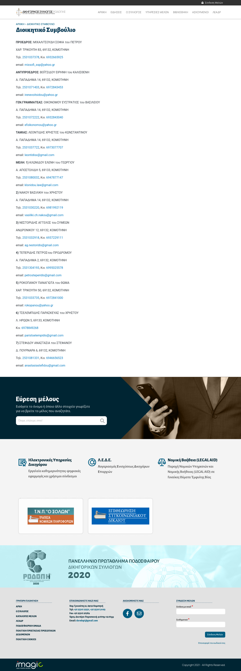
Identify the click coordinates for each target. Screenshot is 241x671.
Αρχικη (102, 12)
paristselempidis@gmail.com (44, 335)
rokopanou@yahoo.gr (39, 305)
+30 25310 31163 (97, 609)
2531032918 (30, 237)
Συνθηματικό (182, 620)
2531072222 (30, 117)
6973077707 (54, 147)
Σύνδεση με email (183, 607)
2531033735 (30, 298)
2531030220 (30, 207)
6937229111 (54, 237)
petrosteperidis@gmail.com (43, 275)
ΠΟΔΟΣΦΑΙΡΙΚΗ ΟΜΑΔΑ (28, 626)
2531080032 (30, 177)
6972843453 (54, 87)
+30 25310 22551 (81, 609)
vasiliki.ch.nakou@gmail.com (44, 215)
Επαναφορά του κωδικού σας (211, 643)
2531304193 (30, 268)
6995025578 (54, 268)
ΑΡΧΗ (19, 606)
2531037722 (30, 147)
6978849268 (30, 328)
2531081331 (30, 358)
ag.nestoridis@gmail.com (42, 245)
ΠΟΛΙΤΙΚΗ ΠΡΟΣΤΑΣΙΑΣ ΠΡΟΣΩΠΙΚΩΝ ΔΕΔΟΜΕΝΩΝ (36, 633)
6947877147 (54, 177)
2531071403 (30, 87)
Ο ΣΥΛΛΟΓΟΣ (22, 611)
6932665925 (54, 57)
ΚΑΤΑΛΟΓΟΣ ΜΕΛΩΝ (26, 616)
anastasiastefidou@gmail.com (45, 365)
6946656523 (54, 358)
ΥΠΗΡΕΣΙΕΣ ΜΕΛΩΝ (157, 12)
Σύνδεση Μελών (214, 2)
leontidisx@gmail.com (39, 155)
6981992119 (54, 207)
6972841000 (54, 298)
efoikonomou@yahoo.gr (40, 125)
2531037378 (30, 57)
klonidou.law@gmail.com (41, 185)
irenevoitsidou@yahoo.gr (41, 95)
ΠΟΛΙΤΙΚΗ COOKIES (26, 639)
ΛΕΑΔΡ (217, 12)
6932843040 (54, 117)
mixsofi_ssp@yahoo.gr (40, 65)
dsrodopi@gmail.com (87, 621)
